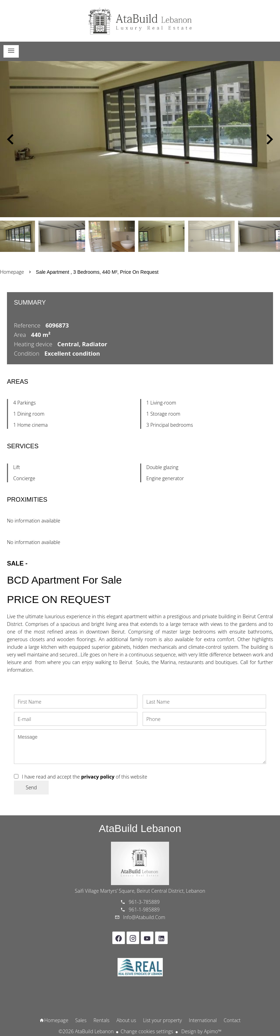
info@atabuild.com (144, 917)
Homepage (140, 20)
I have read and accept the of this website (84, 776)
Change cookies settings (147, 1031)
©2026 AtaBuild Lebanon (85, 1031)
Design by (201, 1031)
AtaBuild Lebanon (140, 828)
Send (31, 787)
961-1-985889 (144, 909)
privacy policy (97, 776)
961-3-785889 (144, 902)
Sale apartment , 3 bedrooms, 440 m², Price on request (97, 272)
